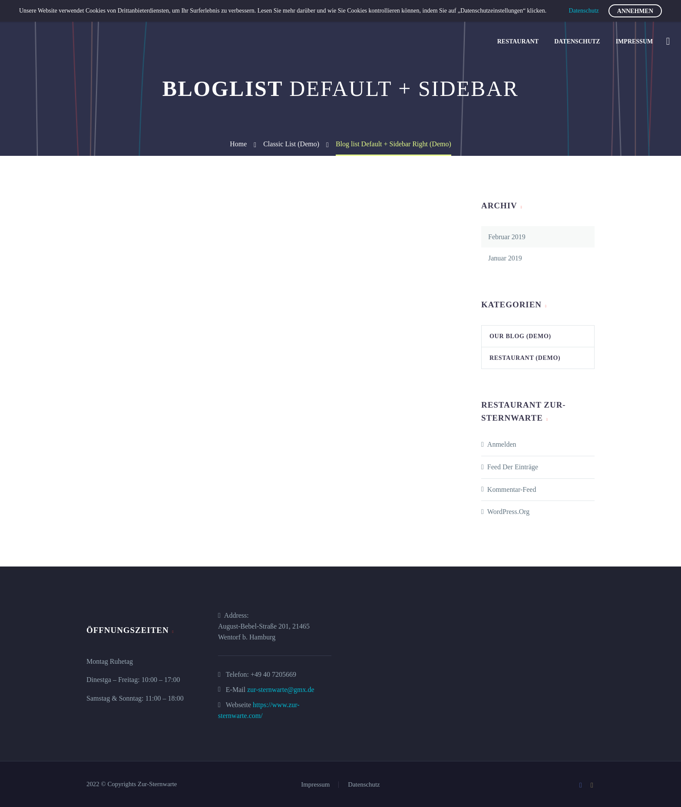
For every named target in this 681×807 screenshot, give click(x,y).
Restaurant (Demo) (524, 358)
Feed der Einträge (512, 467)
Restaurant (518, 41)
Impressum (634, 41)
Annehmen (635, 11)
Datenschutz (577, 41)
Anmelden (501, 444)
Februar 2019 (507, 236)
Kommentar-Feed (511, 489)
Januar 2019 (505, 258)
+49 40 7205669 (273, 674)
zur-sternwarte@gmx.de (280, 689)
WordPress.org (508, 511)
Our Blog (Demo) (520, 336)
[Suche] (667, 41)
